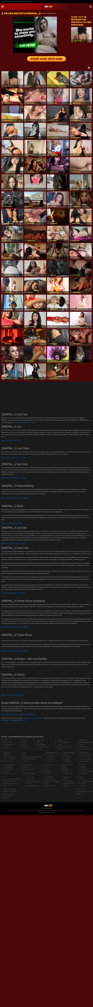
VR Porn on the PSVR (9, 759)
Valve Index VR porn (8, 793)
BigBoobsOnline (7, 742)
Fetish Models (47, 771)
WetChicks (40, 742)
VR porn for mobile (69, 783)
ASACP (46, 808)
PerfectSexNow (67, 756)
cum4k (45, 769)
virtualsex (60, 749)
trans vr (24, 752)
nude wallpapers (8, 767)
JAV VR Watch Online (28, 773)
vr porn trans (24, 746)
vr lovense (25, 761)
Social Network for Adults (64, 746)
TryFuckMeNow (68, 781)
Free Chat (13, 593)
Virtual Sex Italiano (8, 769)
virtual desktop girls (8, 764)
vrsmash (59, 744)
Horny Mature (66, 759)
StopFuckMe (64, 769)
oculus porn (25, 767)
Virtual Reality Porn (18, 1)
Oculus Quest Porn (85, 761)
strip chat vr (29, 783)
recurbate (33, 718)
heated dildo (40, 740)
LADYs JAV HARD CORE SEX (51, 781)
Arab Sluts (64, 771)
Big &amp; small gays (32, 781)
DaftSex (66, 779)
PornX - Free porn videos (29, 759)
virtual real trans (48, 777)
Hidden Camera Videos (9, 756)
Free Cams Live (84, 752)
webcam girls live (52, 752)
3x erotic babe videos (50, 785)
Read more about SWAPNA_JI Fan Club (13, 478)
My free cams (21, 720)
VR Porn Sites (51, 754)
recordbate (40, 718)
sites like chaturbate (68, 752)
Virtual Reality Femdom (32, 785)
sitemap (81, 777)
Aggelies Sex (7, 754)
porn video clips (52, 756)
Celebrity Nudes (7, 744)
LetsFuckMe (24, 740)
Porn (23, 771)
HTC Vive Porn (24, 749)
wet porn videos (48, 779)
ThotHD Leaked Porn (85, 749)
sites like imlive (67, 761)
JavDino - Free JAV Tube (10, 791)
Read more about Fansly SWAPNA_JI (12, 695)
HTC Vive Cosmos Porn (9, 781)
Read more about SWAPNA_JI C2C (11, 440)
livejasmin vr (67, 777)
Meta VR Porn (7, 752)
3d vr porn (23, 744)
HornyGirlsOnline (8, 761)
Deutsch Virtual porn (67, 764)
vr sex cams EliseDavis (85, 742)
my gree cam (84, 769)
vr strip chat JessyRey (9, 789)
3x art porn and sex (86, 771)
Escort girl (23, 742)
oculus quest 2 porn (66, 773)
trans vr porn (47, 767)
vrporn (28, 1)
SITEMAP (63, 767)
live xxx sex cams (84, 746)
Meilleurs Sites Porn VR (28, 769)
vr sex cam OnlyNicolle (43, 746)
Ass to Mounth (7, 773)
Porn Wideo (82, 783)
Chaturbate (4, 720)
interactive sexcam (85, 756)
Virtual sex (6, 798)
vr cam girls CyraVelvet (85, 781)
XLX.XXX (24, 754)
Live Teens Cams (48, 764)
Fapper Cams (83, 740)
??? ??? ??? (6, 749)
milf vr (5, 777)
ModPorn (46, 783)
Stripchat (11, 720)
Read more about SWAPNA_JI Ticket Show (14, 651)
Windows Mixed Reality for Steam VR (32, 756)
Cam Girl (50, 761)
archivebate (26, 718)
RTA (42, 808)
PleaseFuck (84, 767)
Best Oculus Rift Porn (28, 764)
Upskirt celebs (30, 777)
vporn (82, 764)
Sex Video (6, 746)
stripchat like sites (8, 795)
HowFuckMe (51, 759)
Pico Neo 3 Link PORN (86, 754)
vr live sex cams (6, 1)
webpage (79, 793)
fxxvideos (65, 754)
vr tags (5, 740)
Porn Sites (82, 779)
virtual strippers (41, 744)
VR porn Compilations (63, 742)
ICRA (50, 808)
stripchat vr (6, 771)
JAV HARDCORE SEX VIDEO (84, 791)
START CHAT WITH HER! (46, 59)
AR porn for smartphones (10, 783)
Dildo (12, 523)
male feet (39, 749)
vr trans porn (47, 773)
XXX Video (60, 740)
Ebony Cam (84, 773)
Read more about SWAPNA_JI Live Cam (25, 422)
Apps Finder (80, 789)
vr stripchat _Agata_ (85, 759)
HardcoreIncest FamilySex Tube (12, 779)
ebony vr (66, 785)
